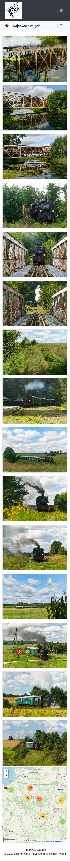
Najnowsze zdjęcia (27, 26)
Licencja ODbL (60, 841)
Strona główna (7, 25)
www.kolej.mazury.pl (19, 853)
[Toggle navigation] (61, 10)
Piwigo (62, 853)
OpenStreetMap (46, 841)
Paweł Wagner (37, 849)
